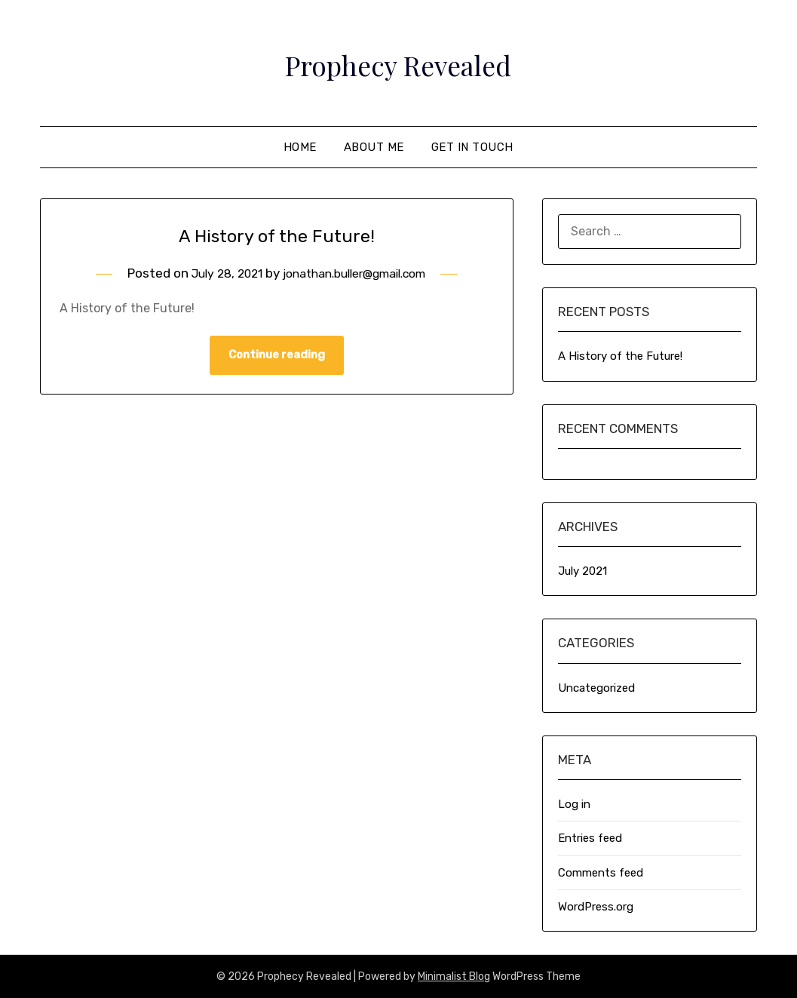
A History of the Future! (276, 234)
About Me (374, 147)
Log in (574, 804)
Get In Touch (472, 147)
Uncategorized (596, 688)
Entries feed (590, 838)
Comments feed (600, 873)
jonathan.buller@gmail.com (358, 273)
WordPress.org (595, 907)
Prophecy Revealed (398, 61)
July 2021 (582, 571)
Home (300, 147)
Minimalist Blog (454, 976)
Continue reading (276, 356)
